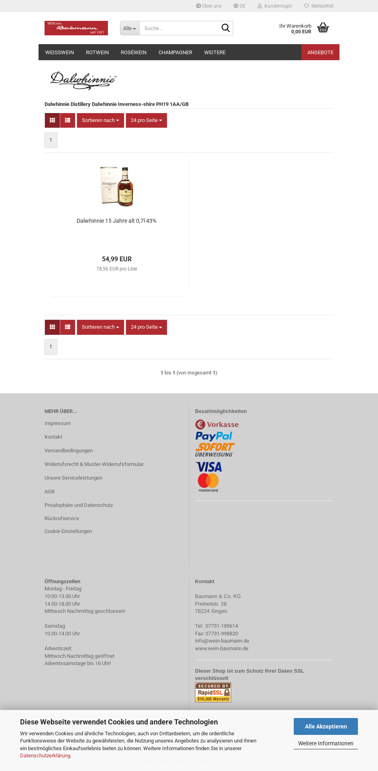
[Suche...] (129, 28)
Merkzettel (318, 6)
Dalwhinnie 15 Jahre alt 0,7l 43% (116, 221)
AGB (50, 491)
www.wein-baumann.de (221, 648)
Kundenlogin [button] (275, 6)
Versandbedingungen (69, 451)
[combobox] (100, 120)
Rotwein (97, 52)
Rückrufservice (62, 518)
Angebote (320, 52)
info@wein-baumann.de (222, 641)
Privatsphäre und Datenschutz (79, 505)
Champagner (175, 52)
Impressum (58, 423)
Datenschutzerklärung (45, 756)
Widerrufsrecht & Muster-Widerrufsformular (94, 464)
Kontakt (53, 437)
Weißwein (59, 52)
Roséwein (133, 52)
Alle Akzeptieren (326, 726)
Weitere (215, 52)
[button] (240, 6)
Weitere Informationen (326, 743)
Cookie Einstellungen (68, 531)
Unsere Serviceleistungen (73, 478)
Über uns (209, 6)
